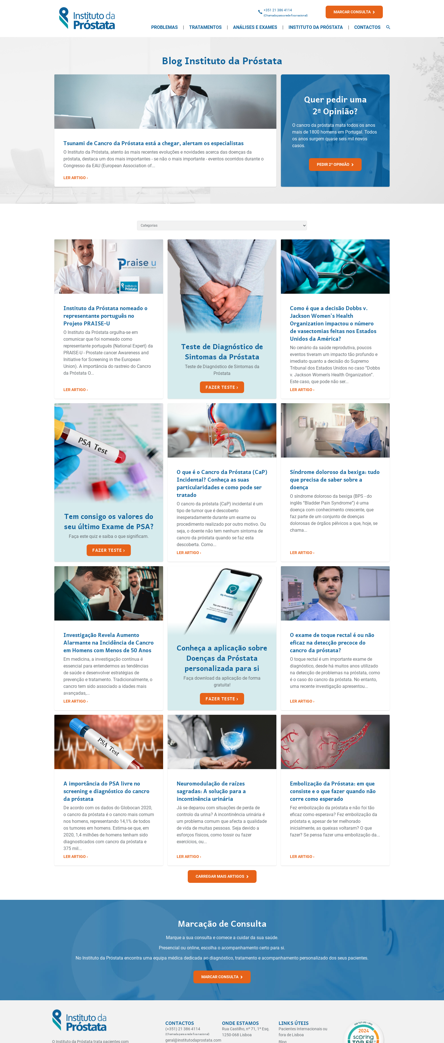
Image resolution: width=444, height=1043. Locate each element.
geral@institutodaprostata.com (193, 1040)
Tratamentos (205, 27)
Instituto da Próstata (316, 27)
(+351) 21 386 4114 (182, 1029)
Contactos (367, 27)
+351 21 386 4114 (278, 10)
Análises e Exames (255, 27)
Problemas (164, 27)
